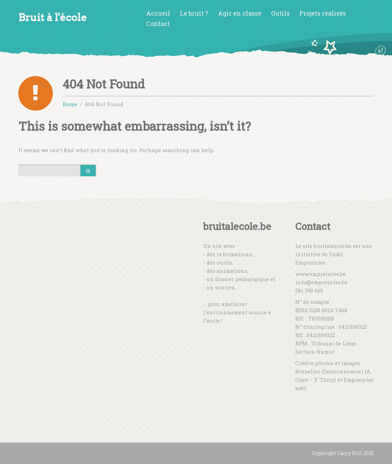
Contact (158, 23)
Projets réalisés (322, 13)
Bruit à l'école (52, 17)
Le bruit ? (194, 13)
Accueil (158, 13)
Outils (280, 13)
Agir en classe (239, 13)
